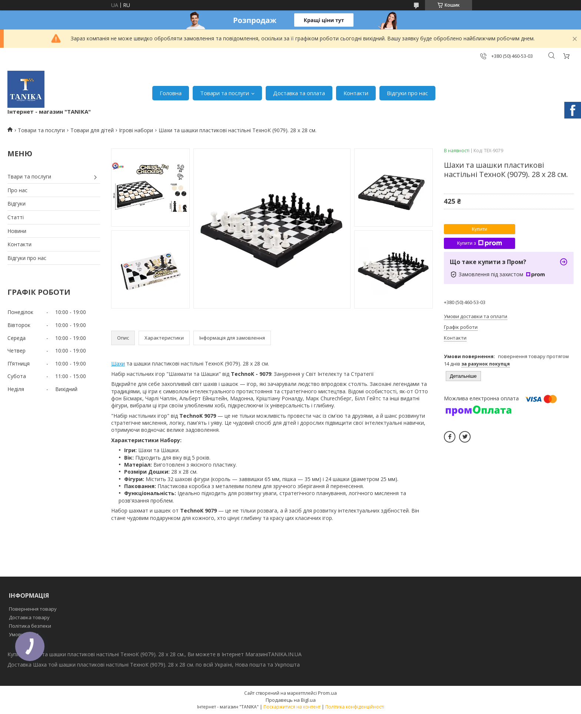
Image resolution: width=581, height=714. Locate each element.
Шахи (118, 363)
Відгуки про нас (407, 93)
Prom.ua (327, 693)
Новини (16, 230)
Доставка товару (29, 617)
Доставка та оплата (299, 93)
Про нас (17, 190)
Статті (15, 217)
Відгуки (16, 203)
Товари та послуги (224, 93)
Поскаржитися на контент (292, 707)
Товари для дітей (92, 130)
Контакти (355, 93)
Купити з (479, 243)
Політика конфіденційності (354, 707)
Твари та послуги (29, 176)
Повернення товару (33, 608)
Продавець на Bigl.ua (291, 700)
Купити (479, 229)
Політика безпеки (30, 626)
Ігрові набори (136, 130)
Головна (171, 93)
